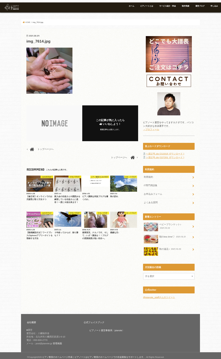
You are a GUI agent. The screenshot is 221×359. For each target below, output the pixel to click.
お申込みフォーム (153, 192)
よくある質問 (150, 200)
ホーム (131, 6)
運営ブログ (200, 6)
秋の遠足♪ (163, 247)
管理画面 (57, 341)
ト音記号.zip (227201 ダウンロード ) (165, 156)
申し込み (214, 6)
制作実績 (185, 6)
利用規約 (148, 176)
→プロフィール (151, 129)
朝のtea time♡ (165, 235)
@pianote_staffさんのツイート (158, 295)
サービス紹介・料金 (167, 6)
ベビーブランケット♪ (162, 224)
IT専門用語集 (150, 184)
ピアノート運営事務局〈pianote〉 (106, 327)
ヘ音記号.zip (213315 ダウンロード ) (165, 153)
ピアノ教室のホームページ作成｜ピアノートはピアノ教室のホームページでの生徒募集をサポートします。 (90, 354)
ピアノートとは (146, 6)
